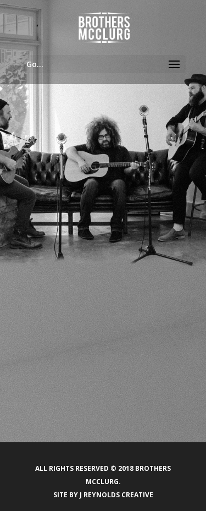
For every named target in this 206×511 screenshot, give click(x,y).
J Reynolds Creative (116, 494)
